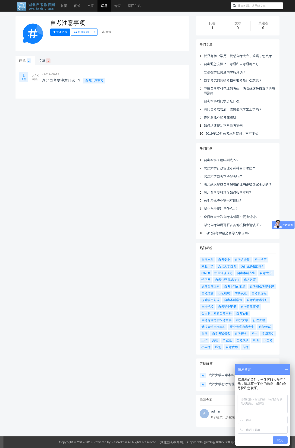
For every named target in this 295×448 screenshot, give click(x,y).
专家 (117, 6)
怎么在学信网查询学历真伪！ (225, 72)
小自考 (205, 347)
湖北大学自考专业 (242, 327)
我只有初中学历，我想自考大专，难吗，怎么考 (238, 56)
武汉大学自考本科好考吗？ (223, 176)
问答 (77, 6)
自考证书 (242, 313)
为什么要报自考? (252, 266)
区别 (218, 347)
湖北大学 (207, 266)
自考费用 (232, 347)
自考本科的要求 (234, 286)
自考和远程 (259, 293)
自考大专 (266, 273)
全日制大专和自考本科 (216, 313)
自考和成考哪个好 (262, 286)
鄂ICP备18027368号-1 (220, 442)
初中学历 (260, 259)
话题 (104, 6)
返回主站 (134, 6)
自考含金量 (242, 259)
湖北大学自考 (227, 266)
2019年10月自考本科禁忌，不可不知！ (234, 133)
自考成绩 (242, 340)
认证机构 (224, 293)
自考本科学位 (233, 300)
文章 (91, 6)
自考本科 (207, 259)
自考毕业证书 (227, 306)
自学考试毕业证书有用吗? (222, 200)
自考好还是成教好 (227, 280)
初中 (254, 333)
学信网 (205, 280)
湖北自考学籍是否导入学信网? (228, 233)
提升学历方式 (210, 300)
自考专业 (224, 259)
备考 (245, 347)
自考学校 (207, 306)
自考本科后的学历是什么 (221, 101)
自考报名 (241, 333)
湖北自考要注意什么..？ (221, 209)
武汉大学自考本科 (213, 327)
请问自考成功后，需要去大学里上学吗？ (233, 109)
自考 (204, 333)
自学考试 (265, 327)
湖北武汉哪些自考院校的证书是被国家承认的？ (238, 184)
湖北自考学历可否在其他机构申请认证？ (233, 225)
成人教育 (250, 280)
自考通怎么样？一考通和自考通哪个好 (231, 64)
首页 (64, 6)
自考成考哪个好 (257, 300)
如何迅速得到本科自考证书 (223, 125)
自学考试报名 (221, 333)
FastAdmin (119, 442)
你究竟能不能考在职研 (220, 117)
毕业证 (227, 340)
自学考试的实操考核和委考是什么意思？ (233, 80)
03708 (205, 273)
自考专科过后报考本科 (216, 320)
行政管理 (259, 320)
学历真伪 (268, 333)
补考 (256, 340)
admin (215, 411)
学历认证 (241, 293)
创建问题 (81, 32)
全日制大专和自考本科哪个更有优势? (230, 217)
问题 (25, 60)
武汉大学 (242, 320)
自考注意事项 (94, 80)
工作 (204, 340)
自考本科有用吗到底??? (221, 160)
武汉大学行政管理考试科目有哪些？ (230, 168)
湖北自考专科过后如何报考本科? (227, 192)
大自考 (268, 340)
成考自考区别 (210, 286)
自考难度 (207, 293)
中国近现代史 (223, 273)
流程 (215, 340)
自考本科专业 (246, 273)
